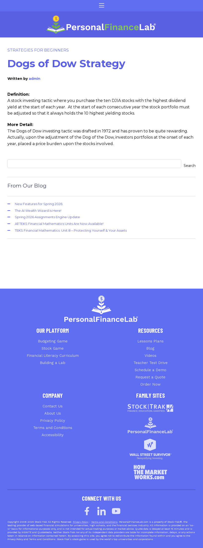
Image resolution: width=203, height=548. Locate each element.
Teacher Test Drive (150, 363)
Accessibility (53, 435)
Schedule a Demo (150, 370)
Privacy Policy (52, 420)
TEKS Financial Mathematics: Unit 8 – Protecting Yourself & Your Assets (71, 230)
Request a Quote (150, 377)
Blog (150, 348)
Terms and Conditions (52, 428)
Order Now (150, 384)
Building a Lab (52, 363)
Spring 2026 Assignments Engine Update (47, 217)
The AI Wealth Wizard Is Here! (38, 211)
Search (190, 165)
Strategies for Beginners (38, 50)
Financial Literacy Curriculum (53, 355)
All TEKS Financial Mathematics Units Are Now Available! (59, 224)
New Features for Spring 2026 (38, 204)
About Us (52, 413)
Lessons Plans (150, 341)
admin (34, 78)
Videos (150, 355)
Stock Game (53, 348)
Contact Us (53, 406)
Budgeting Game (53, 341)
